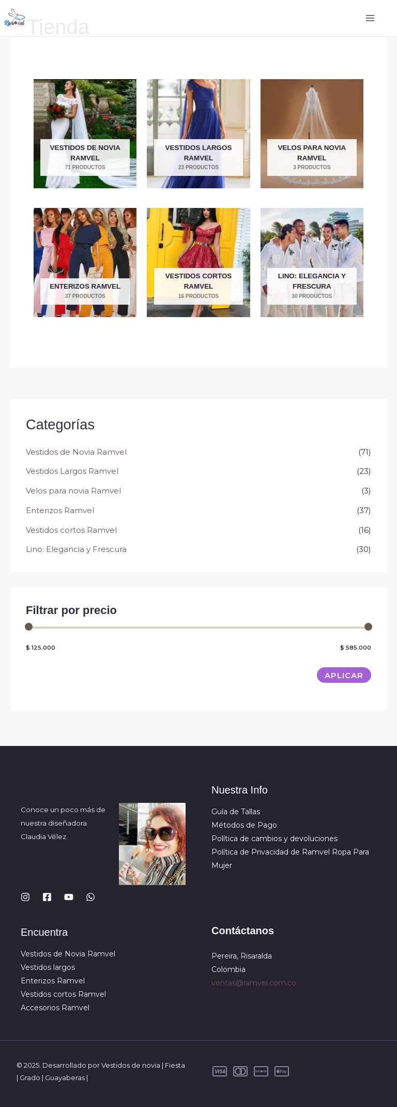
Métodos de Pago (244, 825)
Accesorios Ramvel (55, 1007)
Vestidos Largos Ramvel (72, 471)
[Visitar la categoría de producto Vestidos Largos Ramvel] (198, 133)
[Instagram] (25, 897)
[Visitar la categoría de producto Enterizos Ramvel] (85, 262)
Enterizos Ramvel (60, 510)
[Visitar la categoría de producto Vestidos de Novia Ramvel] (85, 133)
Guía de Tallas (235, 811)
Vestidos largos (48, 967)
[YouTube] (68, 897)
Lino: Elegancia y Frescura (76, 549)
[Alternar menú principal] (369, 18)
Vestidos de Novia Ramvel (76, 452)
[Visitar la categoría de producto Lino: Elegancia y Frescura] (312, 262)
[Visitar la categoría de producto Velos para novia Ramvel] (312, 133)
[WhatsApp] (90, 897)
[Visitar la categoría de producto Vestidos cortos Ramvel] (198, 262)
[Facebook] (47, 897)
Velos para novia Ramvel (73, 491)
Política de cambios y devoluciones (274, 838)
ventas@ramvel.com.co (253, 983)
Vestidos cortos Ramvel (71, 530)
